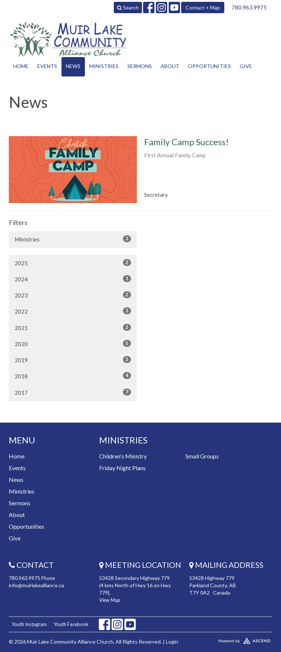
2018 (73, 375)
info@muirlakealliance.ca (36, 585)
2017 (73, 392)
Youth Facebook (71, 624)
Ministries (104, 66)
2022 (73, 311)
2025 (73, 262)
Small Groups (202, 456)
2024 (73, 278)
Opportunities (209, 66)
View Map (109, 600)
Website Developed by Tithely (230, 639)
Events (47, 66)
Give (246, 66)
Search (128, 7)
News (73, 66)
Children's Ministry (123, 456)
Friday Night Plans (122, 467)
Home (21, 66)
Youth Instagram (29, 624)
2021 (73, 327)
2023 (73, 295)
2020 (73, 343)
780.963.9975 (249, 7)
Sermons (139, 66)
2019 (73, 359)
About (170, 66)
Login (172, 641)
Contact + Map (203, 7)
